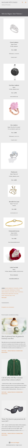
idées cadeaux (5, 291)
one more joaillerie (13, 293)
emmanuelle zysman (15, 290)
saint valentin (5, 295)
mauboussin (5, 293)
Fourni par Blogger (14, 442)
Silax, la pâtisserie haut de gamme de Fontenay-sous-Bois (13, 337)
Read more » (5, 352)
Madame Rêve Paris (9, 2)
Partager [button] (4, 297)
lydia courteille (19, 291)
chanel (20, 288)
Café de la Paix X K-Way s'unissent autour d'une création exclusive (12, 379)
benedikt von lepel (13, 288)
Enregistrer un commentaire (8, 307)
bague (6, 288)
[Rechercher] (22, 2)
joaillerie (11, 291)
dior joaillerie (5, 290)
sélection (12, 295)
